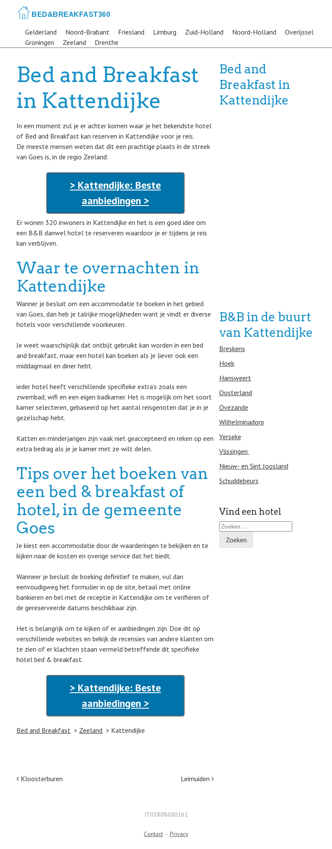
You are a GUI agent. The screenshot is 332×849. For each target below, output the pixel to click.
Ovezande (233, 407)
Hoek (226, 363)
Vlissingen (234, 451)
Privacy (179, 834)
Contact (153, 834)
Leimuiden (197, 778)
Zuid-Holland (204, 32)
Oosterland (235, 392)
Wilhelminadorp (241, 422)
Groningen (39, 42)
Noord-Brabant (87, 32)
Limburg (164, 32)
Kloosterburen (39, 778)
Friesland (131, 32)
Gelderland (41, 32)
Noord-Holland (254, 32)
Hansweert (235, 378)
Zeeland (74, 42)
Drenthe (106, 42)
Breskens (232, 348)
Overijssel (299, 32)
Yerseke (230, 436)
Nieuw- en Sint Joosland (253, 466)
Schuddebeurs (239, 480)
